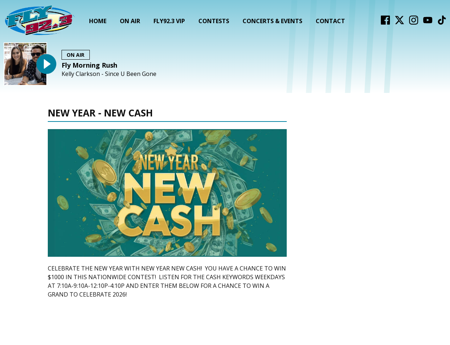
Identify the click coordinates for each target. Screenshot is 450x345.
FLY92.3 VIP (169, 21)
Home (97, 21)
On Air (130, 21)
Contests (213, 21)
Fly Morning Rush (89, 65)
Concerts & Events (272, 21)
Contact (330, 21)
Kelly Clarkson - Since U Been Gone (109, 74)
